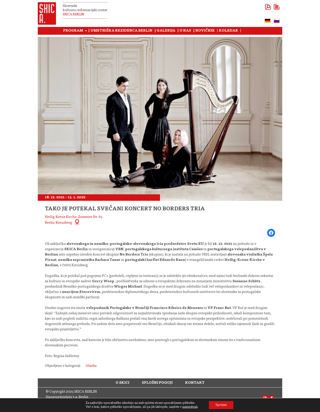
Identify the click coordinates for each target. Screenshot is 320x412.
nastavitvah (190, 407)
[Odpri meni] (271, 7)
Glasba (91, 366)
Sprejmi (221, 405)
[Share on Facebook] (271, 233)
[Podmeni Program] (86, 31)
